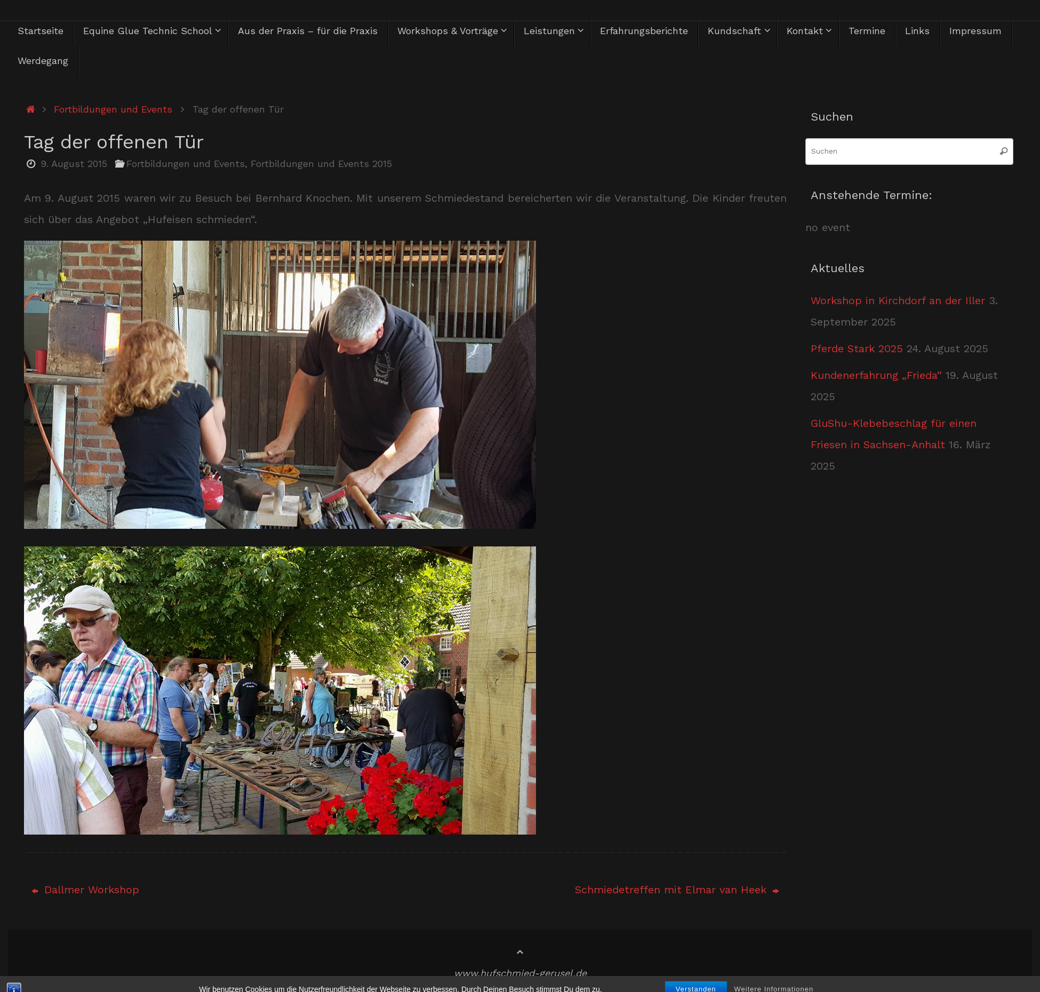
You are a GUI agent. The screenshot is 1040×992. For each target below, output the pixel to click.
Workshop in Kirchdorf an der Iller (898, 300)
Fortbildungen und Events (113, 109)
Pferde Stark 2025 (857, 348)
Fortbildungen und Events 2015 (321, 163)
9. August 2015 (74, 163)
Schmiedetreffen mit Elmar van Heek (677, 889)
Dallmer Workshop (85, 889)
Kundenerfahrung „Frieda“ (876, 375)
